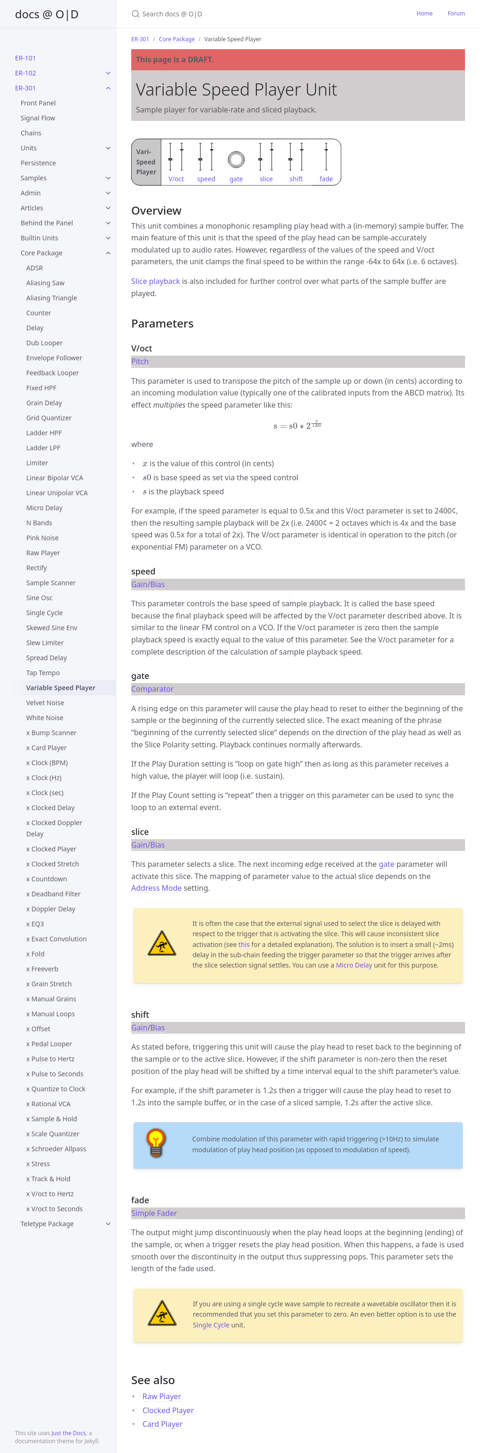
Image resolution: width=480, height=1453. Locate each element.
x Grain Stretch (49, 983)
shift (296, 178)
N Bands (39, 522)
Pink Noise (42, 537)
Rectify (36, 567)
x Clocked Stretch (52, 863)
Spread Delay (46, 657)
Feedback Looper (52, 372)
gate (236, 178)
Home (425, 13)
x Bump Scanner (51, 732)
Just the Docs (69, 1433)
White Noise (44, 717)
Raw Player (43, 552)
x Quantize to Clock (55, 1088)
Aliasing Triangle (51, 297)
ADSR (34, 267)
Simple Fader (154, 1213)
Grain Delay (44, 402)
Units (29, 147)
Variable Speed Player (60, 687)
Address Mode (156, 888)
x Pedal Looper (49, 1043)
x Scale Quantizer (52, 1133)
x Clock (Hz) (43, 777)
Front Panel (38, 102)
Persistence (38, 162)
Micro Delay (44, 507)
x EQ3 (35, 923)
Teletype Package (47, 1223)
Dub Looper (44, 342)
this (244, 944)
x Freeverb (42, 968)
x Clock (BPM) (47, 762)
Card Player (162, 1424)
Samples (33, 177)
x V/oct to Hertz (50, 1193)
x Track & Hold (48, 1178)
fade (326, 178)
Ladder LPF (43, 447)
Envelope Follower (54, 357)
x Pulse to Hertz (50, 1058)
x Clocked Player (51, 848)
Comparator (152, 689)
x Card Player (46, 747)
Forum (456, 13)
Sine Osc (39, 597)
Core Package (41, 252)
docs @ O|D (47, 14)
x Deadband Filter (53, 893)
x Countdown (46, 878)
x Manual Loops (50, 1013)
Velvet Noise (45, 702)
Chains (31, 132)
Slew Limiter (45, 642)
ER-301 (25, 87)
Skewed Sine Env (51, 627)
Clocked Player (168, 1410)
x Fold (35, 953)
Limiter (37, 462)
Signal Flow (38, 117)
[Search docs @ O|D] (242, 14)
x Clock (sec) (45, 792)
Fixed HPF (41, 387)
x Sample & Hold (51, 1118)
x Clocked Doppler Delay (54, 828)
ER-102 (25, 72)
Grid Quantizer (49, 417)
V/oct (176, 178)
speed (206, 178)
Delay (35, 327)
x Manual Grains (51, 998)
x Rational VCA (48, 1103)
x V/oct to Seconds (54, 1208)
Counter (38, 312)
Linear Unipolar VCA (57, 492)
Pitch (140, 361)
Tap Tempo (43, 672)
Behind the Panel (47, 222)
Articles (32, 207)
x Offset (38, 1028)
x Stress (38, 1163)
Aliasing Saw (45, 282)
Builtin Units (39, 237)
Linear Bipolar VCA (54, 477)
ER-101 (25, 57)
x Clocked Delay (50, 807)
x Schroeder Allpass (56, 1148)
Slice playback (155, 281)
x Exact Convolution (56, 938)
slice (266, 178)
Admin (31, 192)
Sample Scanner (51, 582)
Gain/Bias (148, 584)
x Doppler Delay (50, 908)
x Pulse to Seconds (54, 1073)
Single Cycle (44, 612)
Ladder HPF (44, 432)
